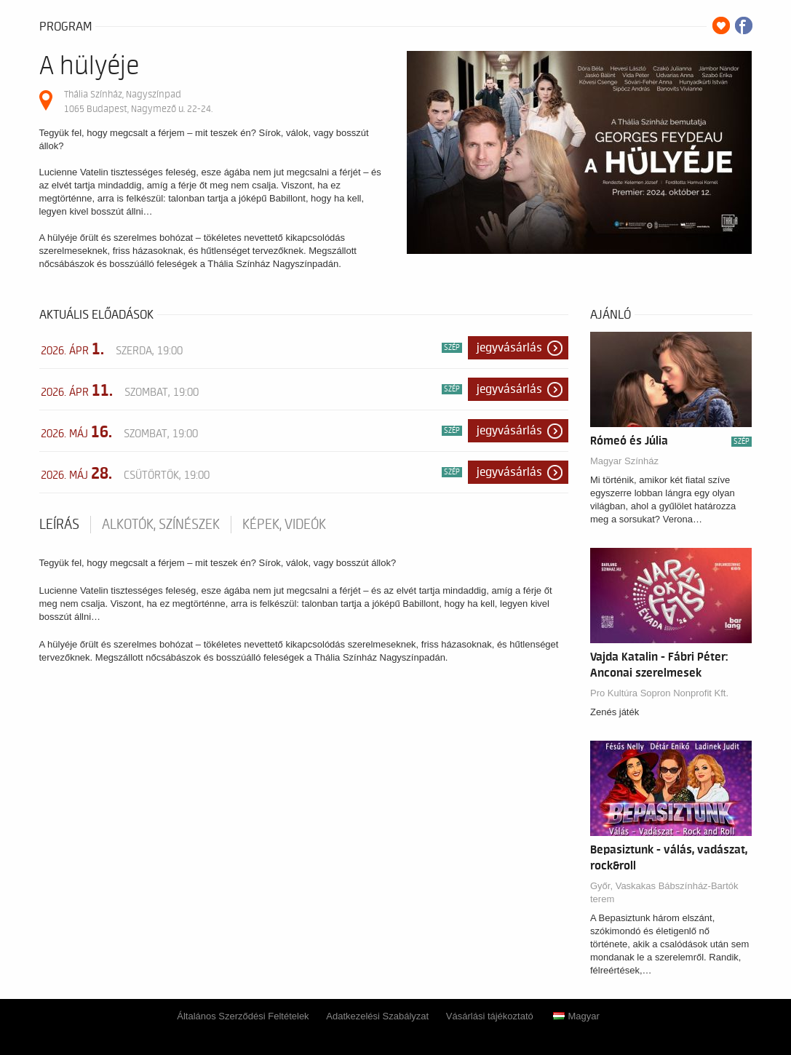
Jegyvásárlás (509, 347)
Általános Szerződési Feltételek (243, 1016)
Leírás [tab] (59, 525)
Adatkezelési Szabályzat (377, 1016)
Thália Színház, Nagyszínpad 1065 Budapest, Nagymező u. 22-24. (138, 101)
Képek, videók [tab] (284, 525)
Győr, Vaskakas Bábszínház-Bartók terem (664, 892)
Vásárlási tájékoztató (489, 1016)
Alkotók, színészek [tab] (161, 525)
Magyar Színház (624, 460)
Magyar (576, 1016)
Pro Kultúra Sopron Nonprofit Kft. (659, 693)
